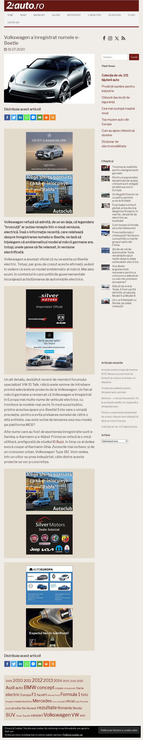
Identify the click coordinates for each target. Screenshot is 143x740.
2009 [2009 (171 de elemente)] (9, 681)
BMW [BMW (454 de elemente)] (30, 687)
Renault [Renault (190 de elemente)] (31, 708)
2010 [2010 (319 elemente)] (18, 680)
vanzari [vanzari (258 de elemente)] (37, 715)
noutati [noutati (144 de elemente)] (61, 701)
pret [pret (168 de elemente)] (8, 708)
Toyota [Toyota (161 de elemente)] (26, 715)
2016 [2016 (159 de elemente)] (73, 681)
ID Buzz (58, 442)
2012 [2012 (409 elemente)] (37, 680)
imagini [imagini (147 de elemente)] (10, 701)
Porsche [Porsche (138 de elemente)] (84, 701)
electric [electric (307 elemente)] (13, 694)
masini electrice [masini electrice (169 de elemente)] (23, 701)
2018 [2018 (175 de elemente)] (80, 681)
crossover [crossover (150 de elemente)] (70, 688)
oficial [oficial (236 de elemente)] (70, 701)
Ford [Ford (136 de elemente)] (57, 695)
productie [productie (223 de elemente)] (18, 708)
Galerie (56, 15)
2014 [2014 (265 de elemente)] (58, 680)
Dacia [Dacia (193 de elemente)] (80, 688)
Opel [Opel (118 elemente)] (77, 702)
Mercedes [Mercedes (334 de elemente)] (42, 700)
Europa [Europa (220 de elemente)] (25, 695)
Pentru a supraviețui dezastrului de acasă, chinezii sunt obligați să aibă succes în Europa (119, 416)
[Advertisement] (122, 335)
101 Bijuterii (114, 15)
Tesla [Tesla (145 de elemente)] (19, 715)
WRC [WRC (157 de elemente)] (83, 715)
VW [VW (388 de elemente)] (75, 715)
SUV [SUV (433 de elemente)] (10, 715)
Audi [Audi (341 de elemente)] (10, 687)
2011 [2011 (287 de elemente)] (27, 680)
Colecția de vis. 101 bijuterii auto (119, 426)
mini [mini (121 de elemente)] (54, 702)
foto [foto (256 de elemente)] (84, 695)
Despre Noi (13, 22)
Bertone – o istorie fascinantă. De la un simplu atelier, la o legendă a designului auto (120, 402)
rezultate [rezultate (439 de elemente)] (47, 707)
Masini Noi (39, 15)
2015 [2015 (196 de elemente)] (66, 681)
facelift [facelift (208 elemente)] (42, 695)
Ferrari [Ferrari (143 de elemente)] (51, 695)
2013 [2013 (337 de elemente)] (48, 680)
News (23, 15)
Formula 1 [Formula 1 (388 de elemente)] (70, 694)
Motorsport (74, 15)
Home (10, 15)
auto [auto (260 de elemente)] (19, 688)
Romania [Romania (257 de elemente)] (65, 708)
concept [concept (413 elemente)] (45, 687)
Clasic (131, 15)
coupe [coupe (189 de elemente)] (59, 688)
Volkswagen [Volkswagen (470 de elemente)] (57, 715)
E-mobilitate (94, 15)
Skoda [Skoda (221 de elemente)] (77, 708)
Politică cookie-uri (72, 734)
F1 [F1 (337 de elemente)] (34, 694)
